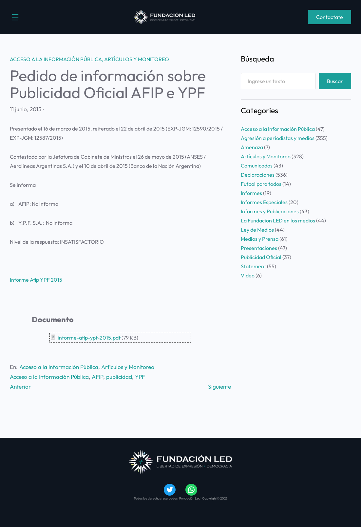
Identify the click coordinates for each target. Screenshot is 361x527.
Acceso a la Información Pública (56, 59)
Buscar (335, 81)
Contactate (329, 17)
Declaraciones (258, 174)
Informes (251, 193)
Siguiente (219, 386)
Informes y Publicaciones (270, 211)
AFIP (97, 376)
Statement (253, 266)
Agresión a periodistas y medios (277, 138)
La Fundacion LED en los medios (278, 220)
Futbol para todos (261, 184)
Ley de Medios (257, 229)
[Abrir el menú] (15, 17)
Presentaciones (259, 248)
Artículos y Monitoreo (136, 59)
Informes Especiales (264, 202)
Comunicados (257, 165)
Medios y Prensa (259, 239)
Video (248, 275)
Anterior (20, 386)
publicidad (119, 376)
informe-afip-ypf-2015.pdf (89, 337)
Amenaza (252, 147)
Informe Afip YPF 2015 (36, 279)
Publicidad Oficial (261, 257)
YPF (140, 376)
